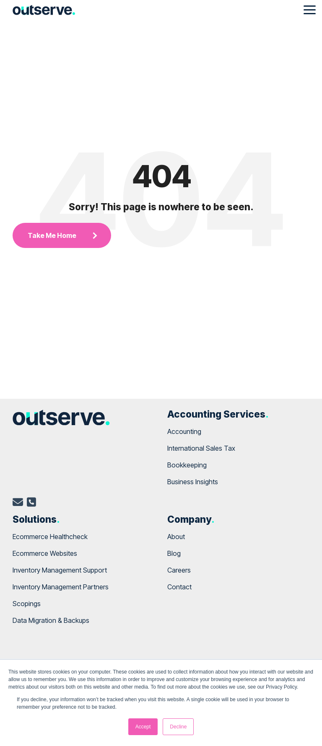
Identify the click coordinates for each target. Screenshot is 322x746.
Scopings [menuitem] (27, 603)
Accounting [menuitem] (184, 431)
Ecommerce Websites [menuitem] (45, 553)
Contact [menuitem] (179, 587)
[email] (18, 503)
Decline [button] (178, 727)
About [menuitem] (176, 536)
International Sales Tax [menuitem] (201, 448)
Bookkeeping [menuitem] (187, 465)
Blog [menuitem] (174, 553)
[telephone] (31, 503)
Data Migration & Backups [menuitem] (51, 620)
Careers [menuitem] (179, 570)
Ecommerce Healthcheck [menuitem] (50, 536)
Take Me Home (52, 235)
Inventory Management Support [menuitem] (60, 570)
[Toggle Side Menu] (310, 9)
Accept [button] (143, 727)
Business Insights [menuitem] (192, 482)
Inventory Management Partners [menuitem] (61, 587)
